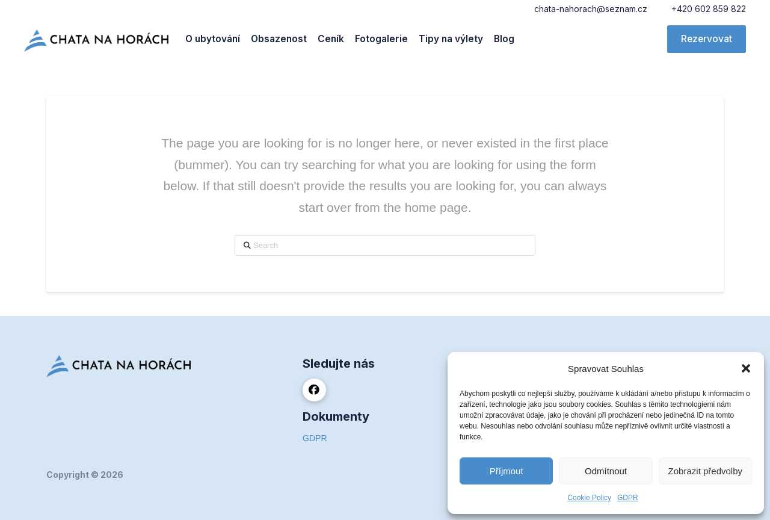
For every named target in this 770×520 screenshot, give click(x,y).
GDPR (627, 498)
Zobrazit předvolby (705, 471)
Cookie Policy (589, 498)
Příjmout (506, 471)
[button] (746, 368)
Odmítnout (606, 471)
